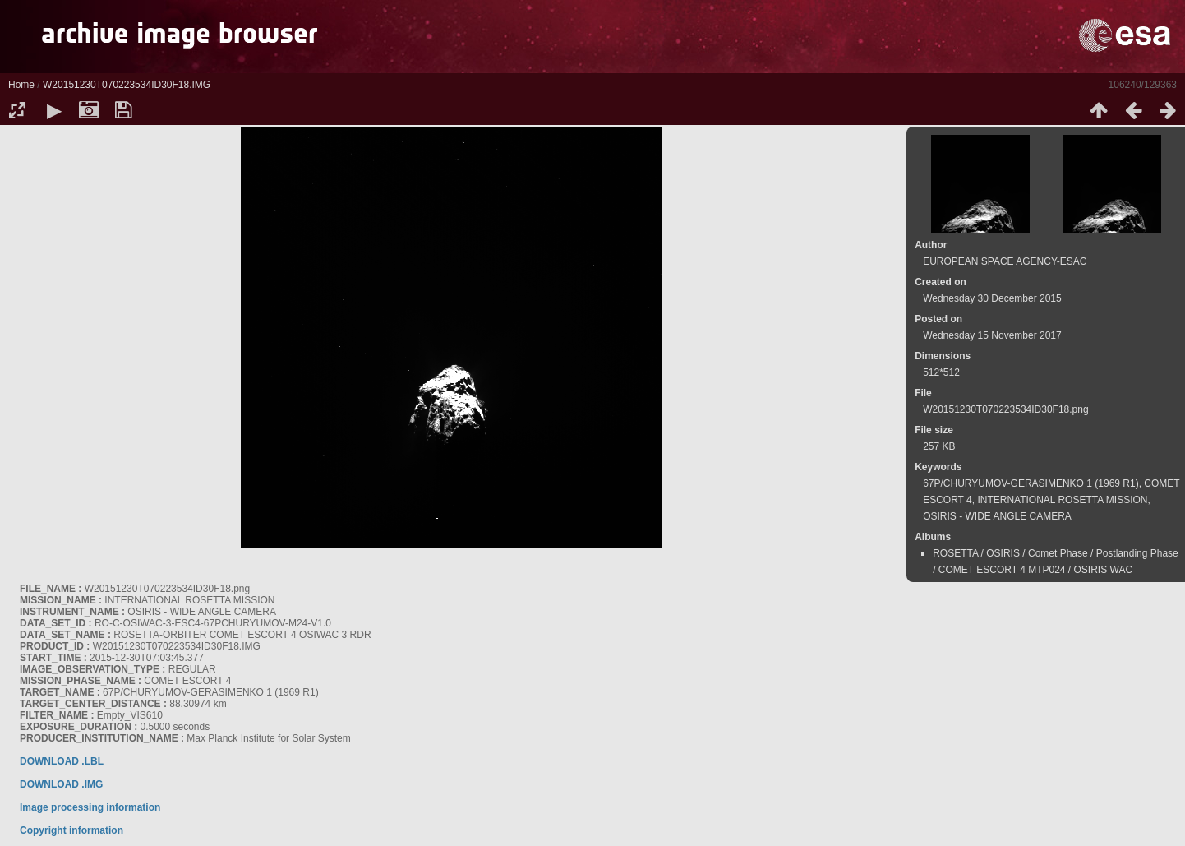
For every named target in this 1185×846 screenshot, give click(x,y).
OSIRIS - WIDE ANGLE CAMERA (997, 516)
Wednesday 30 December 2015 (992, 298)
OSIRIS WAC (1103, 570)
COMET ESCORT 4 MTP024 (1002, 570)
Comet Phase (1058, 553)
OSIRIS (1003, 553)
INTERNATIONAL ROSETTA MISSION (1062, 500)
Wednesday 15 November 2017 (992, 335)
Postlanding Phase (1137, 553)
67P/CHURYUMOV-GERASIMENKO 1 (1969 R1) (1031, 483)
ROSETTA (955, 553)
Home (21, 84)
